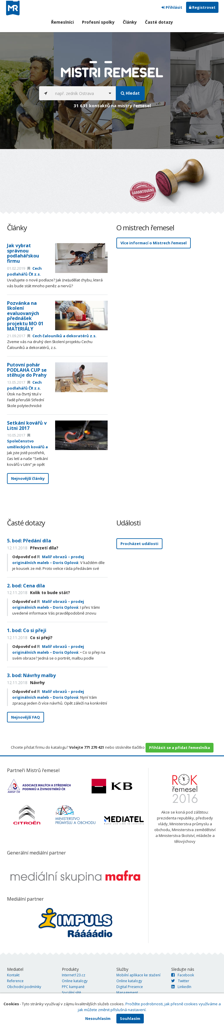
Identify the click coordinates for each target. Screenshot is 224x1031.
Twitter (180, 980)
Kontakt (13, 975)
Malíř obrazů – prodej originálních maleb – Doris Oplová (48, 604)
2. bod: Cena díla (26, 585)
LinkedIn (181, 986)
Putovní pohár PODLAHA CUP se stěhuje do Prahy (27, 369)
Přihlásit (172, 7)
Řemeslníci (62, 22)
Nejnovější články (28, 478)
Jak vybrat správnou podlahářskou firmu (23, 253)
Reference (15, 980)
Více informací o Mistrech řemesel (153, 242)
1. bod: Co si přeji (26, 630)
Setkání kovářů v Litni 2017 (27, 425)
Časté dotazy (159, 22)
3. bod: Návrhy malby (31, 675)
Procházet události (139, 543)
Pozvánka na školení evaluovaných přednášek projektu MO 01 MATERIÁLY (25, 316)
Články (130, 22)
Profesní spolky (98, 22)
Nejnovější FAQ (25, 717)
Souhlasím (130, 1018)
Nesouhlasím (98, 1018)
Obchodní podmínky (24, 986)
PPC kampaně (73, 986)
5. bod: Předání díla (29, 540)
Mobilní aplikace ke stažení (138, 975)
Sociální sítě (71, 992)
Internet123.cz (73, 975)
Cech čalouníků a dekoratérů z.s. (62, 335)
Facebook (182, 975)
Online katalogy (75, 980)
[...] (78, 93)
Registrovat (202, 7)
